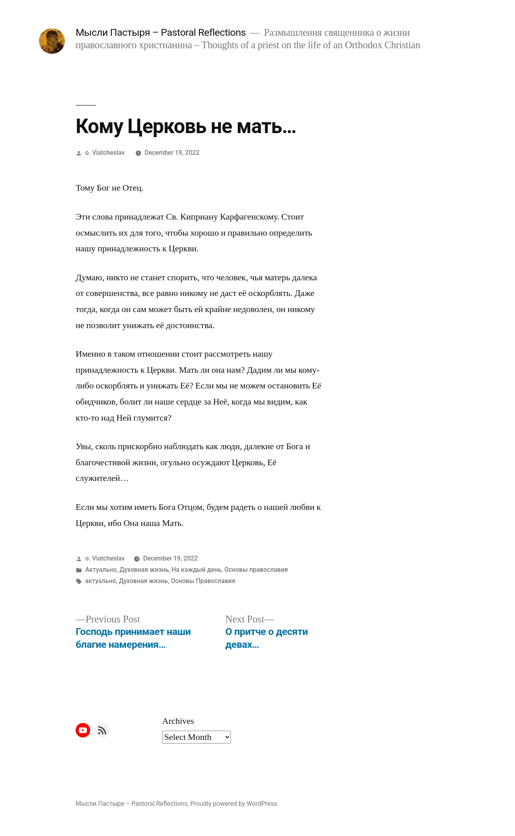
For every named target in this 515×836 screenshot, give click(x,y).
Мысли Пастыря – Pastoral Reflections (161, 32)
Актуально (101, 569)
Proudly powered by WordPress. (234, 803)
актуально (100, 581)
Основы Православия (203, 581)
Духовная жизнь (144, 569)
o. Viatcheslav (105, 152)
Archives (178, 721)
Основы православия (256, 569)
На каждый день (196, 569)
